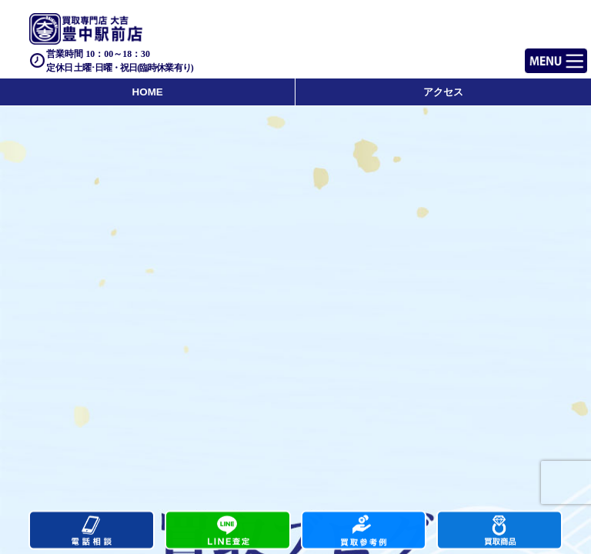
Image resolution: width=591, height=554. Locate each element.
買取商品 (499, 530)
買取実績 (364, 530)
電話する (91, 530)
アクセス (443, 92)
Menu (539, 54)
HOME (147, 92)
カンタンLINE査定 (227, 530)
